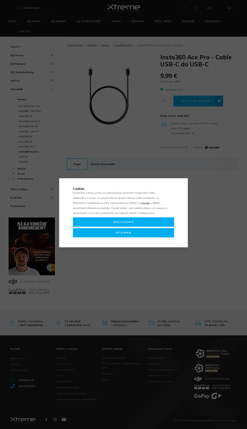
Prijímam (123, 232)
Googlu (145, 202)
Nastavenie (123, 221)
